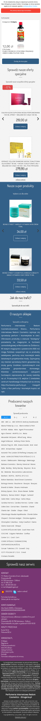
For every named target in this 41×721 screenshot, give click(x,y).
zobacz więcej (20, 179)
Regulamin (4, 643)
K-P (25, 417)
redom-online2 (22, 591)
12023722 (9, 591)
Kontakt (4, 654)
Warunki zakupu (6, 648)
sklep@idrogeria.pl (12, 587)
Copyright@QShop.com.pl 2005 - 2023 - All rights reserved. (20, 714)
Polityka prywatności (8, 645)
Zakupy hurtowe (6, 650)
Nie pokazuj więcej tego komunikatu (20, 10)
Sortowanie (5, 18)
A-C (6, 417)
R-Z (35, 417)
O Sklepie (4, 641)
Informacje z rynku (7, 652)
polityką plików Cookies (30, 6)
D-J (15, 417)
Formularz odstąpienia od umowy (12, 656)
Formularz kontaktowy (8, 597)
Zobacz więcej (20, 126)
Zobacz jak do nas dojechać (10, 599)
